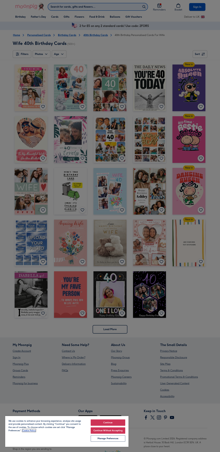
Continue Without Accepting (107, 430)
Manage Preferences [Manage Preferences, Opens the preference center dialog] (108, 438)
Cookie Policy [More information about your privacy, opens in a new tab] (29, 430)
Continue (107, 422)
